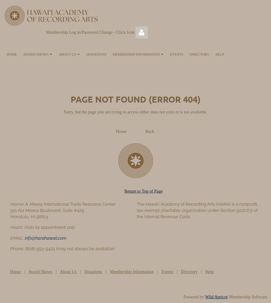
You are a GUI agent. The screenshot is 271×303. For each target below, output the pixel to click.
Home (121, 131)
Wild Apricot (216, 297)
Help (209, 271)
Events (167, 271)
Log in (142, 32)
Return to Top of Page (144, 191)
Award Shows (40, 271)
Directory (189, 271)
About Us (68, 271)
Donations (93, 271)
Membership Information (131, 271)
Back (149, 131)
